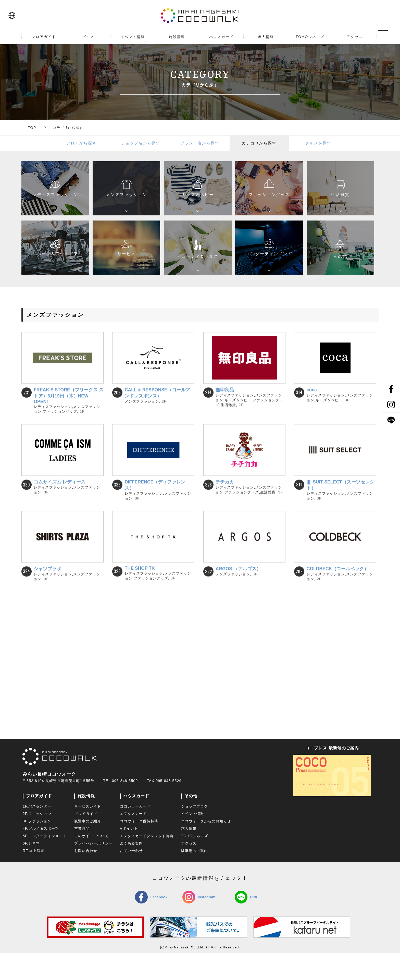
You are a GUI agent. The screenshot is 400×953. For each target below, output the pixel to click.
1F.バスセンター (37, 806)
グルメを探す (318, 143)
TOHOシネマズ (194, 836)
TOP (32, 128)
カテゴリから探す (68, 128)
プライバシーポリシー (93, 843)
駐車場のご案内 (194, 851)
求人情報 (188, 828)
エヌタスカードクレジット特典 (146, 836)
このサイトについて (91, 836)
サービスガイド (87, 806)
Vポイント (129, 828)
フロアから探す (81, 143)
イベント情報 (192, 814)
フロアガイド (39, 796)
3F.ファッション (37, 821)
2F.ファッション (37, 814)
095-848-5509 (125, 781)
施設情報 (86, 796)
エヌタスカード (133, 814)
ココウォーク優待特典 (139, 821)
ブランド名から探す (199, 143)
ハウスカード (136, 796)
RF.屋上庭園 (33, 851)
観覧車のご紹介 (87, 821)
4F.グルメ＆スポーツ (41, 828)
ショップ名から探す (140, 143)
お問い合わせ (85, 851)
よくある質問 (131, 843)
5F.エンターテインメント (45, 836)
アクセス (188, 843)
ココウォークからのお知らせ (206, 821)
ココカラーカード (135, 806)
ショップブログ (194, 806)
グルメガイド (85, 814)
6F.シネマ (31, 843)
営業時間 (82, 828)
